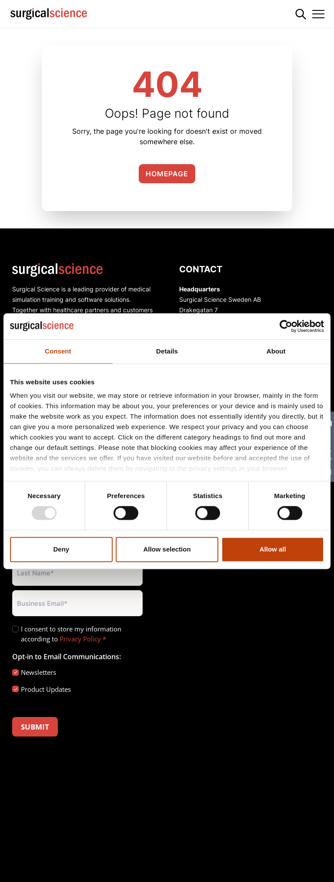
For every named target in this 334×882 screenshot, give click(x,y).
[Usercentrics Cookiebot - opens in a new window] (286, 326)
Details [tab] (167, 351)
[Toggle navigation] (318, 14)
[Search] (301, 14)
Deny (61, 549)
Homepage (167, 173)
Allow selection (166, 549)
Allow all (273, 549)
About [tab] (276, 351)
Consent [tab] (58, 351)
